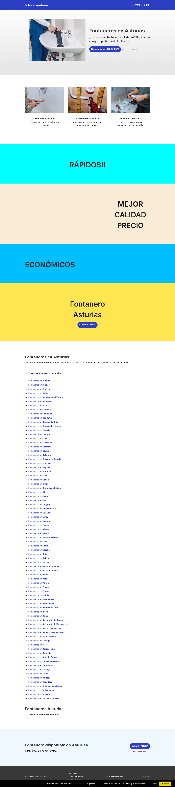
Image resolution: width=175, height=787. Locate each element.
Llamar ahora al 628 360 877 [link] (105, 49)
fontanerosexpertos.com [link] (37, 5)
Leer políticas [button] (152, 784)
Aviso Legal (73, 773)
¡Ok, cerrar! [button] (164, 784)
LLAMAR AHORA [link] (87, 324)
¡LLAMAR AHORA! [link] (140, 5)
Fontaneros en (39, 381)
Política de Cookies (76, 777)
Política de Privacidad (77, 780)
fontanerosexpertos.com (38, 777)
